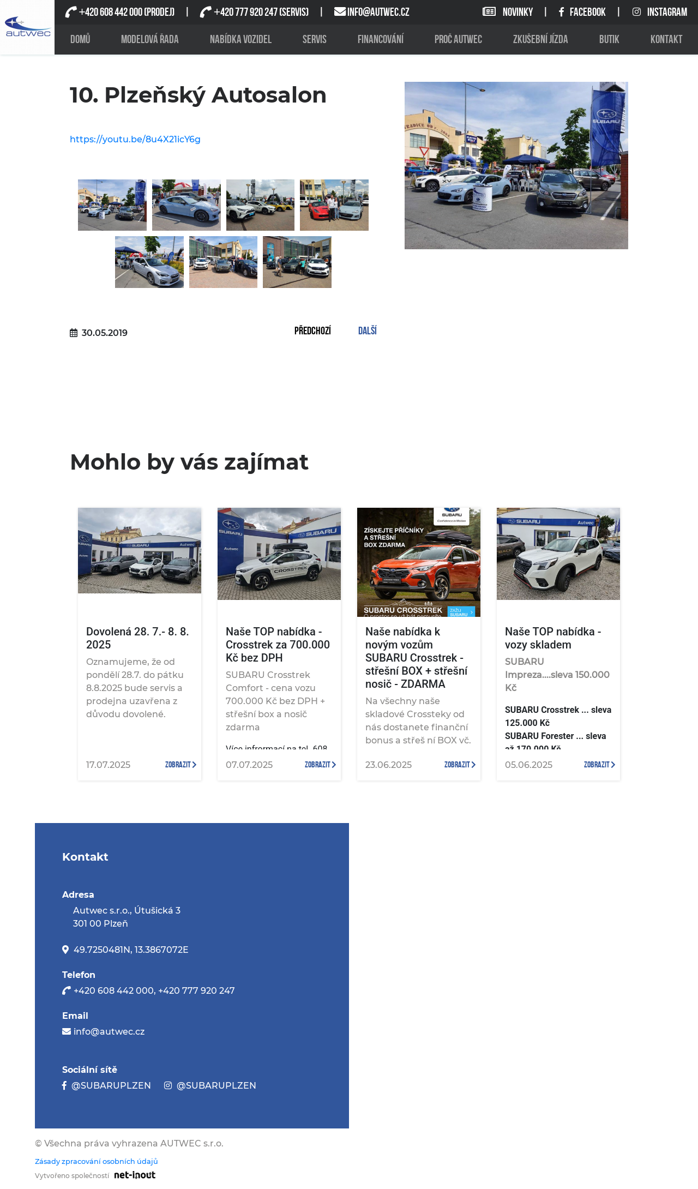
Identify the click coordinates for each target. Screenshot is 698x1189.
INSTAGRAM (660, 12)
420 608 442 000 (110, 12)
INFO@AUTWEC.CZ (378, 12)
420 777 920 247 (245, 12)
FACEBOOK (583, 12)
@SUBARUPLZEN (111, 1085)
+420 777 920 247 (196, 991)
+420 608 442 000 (114, 991)
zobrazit (181, 765)
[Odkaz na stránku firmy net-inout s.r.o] (132, 1174)
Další (367, 331)
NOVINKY (508, 12)
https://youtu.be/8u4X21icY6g (135, 139)
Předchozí (312, 331)
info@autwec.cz (109, 1031)
